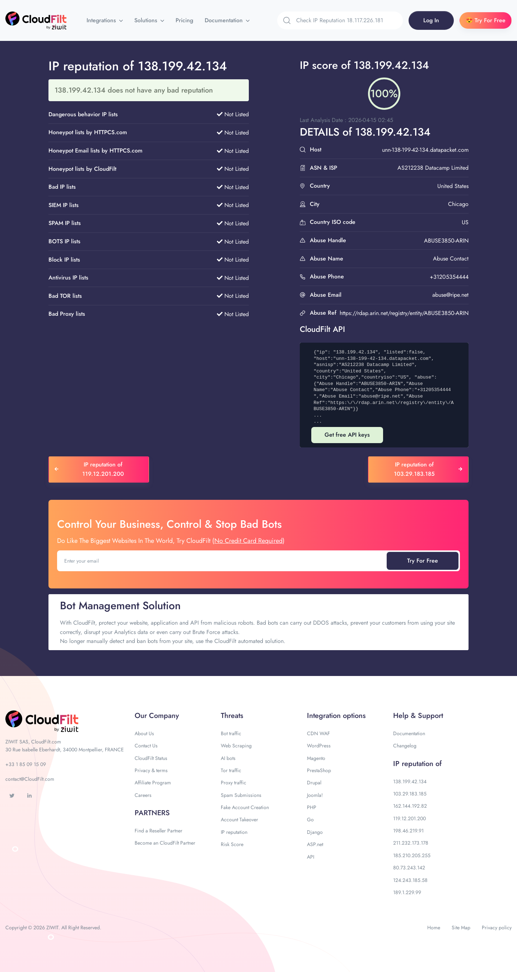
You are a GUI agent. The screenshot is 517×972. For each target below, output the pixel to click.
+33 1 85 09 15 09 (25, 764)
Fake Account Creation (245, 807)
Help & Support (418, 715)
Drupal (314, 782)
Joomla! (315, 795)
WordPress (319, 745)
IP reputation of (417, 764)
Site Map (461, 927)
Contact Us (146, 745)
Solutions (146, 20)
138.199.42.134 (410, 781)
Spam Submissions (241, 795)
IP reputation (234, 832)
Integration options (336, 715)
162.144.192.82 (410, 805)
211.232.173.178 (410, 842)
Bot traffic (231, 733)
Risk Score (232, 844)
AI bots (228, 758)
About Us (144, 733)
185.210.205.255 (411, 855)
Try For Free (422, 561)
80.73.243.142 (409, 867)
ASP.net (315, 844)
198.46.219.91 (408, 830)
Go (310, 819)
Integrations (102, 20)
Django (315, 832)
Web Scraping (236, 745)
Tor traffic (231, 770)
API (310, 856)
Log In (431, 20)
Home (433, 927)
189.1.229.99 (407, 892)
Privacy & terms (151, 770)
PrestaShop (319, 770)
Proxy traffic (233, 782)
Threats (232, 715)
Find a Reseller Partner (158, 830)
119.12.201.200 (409, 818)
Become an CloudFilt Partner (165, 842)
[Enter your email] (223, 561)
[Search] (349, 20)
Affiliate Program (153, 782)
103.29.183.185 (410, 793)
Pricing (184, 20)
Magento (316, 758)
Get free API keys (347, 435)
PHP (311, 807)
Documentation (224, 20)
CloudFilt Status (151, 758)
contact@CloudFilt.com (29, 779)
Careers (143, 795)
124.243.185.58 (410, 880)
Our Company (157, 715)
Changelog (404, 745)
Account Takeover (239, 819)
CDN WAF (318, 733)
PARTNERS (152, 813)
